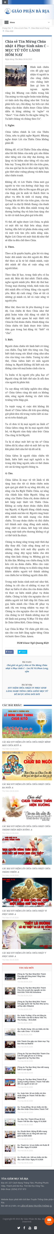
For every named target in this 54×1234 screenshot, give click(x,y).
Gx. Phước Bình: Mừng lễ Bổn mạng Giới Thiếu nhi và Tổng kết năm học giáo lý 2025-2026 (32, 1133)
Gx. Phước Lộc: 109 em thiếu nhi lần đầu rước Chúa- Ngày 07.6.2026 (32, 1158)
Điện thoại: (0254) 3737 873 (13, 1189)
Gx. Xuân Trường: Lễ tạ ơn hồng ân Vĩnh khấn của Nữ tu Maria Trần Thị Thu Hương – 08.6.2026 (31, 1017)
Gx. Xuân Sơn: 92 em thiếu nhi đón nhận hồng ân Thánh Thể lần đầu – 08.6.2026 (31, 1095)
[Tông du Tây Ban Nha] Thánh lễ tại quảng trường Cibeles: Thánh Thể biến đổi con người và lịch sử (33, 1082)
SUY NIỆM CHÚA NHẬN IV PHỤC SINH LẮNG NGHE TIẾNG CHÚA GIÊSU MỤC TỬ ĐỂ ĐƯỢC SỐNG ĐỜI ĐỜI (27, 691)
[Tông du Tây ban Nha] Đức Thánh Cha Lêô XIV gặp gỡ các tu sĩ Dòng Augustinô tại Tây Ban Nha (33, 1056)
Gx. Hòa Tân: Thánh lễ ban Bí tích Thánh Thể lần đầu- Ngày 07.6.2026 (31, 1120)
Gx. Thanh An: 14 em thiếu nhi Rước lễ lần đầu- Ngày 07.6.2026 (33, 1146)
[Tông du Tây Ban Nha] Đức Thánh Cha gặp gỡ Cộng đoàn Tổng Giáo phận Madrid (31, 976)
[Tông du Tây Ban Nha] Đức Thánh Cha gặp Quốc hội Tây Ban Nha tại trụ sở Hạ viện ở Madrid (32, 1004)
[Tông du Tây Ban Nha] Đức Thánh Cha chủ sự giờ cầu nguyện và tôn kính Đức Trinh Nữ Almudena (31, 990)
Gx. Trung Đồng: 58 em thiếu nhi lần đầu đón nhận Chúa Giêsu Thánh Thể (32, 1108)
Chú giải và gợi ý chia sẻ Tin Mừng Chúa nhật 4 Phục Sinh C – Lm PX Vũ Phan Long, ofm (27, 668)
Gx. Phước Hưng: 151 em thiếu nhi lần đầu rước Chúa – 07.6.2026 (33, 1030)
